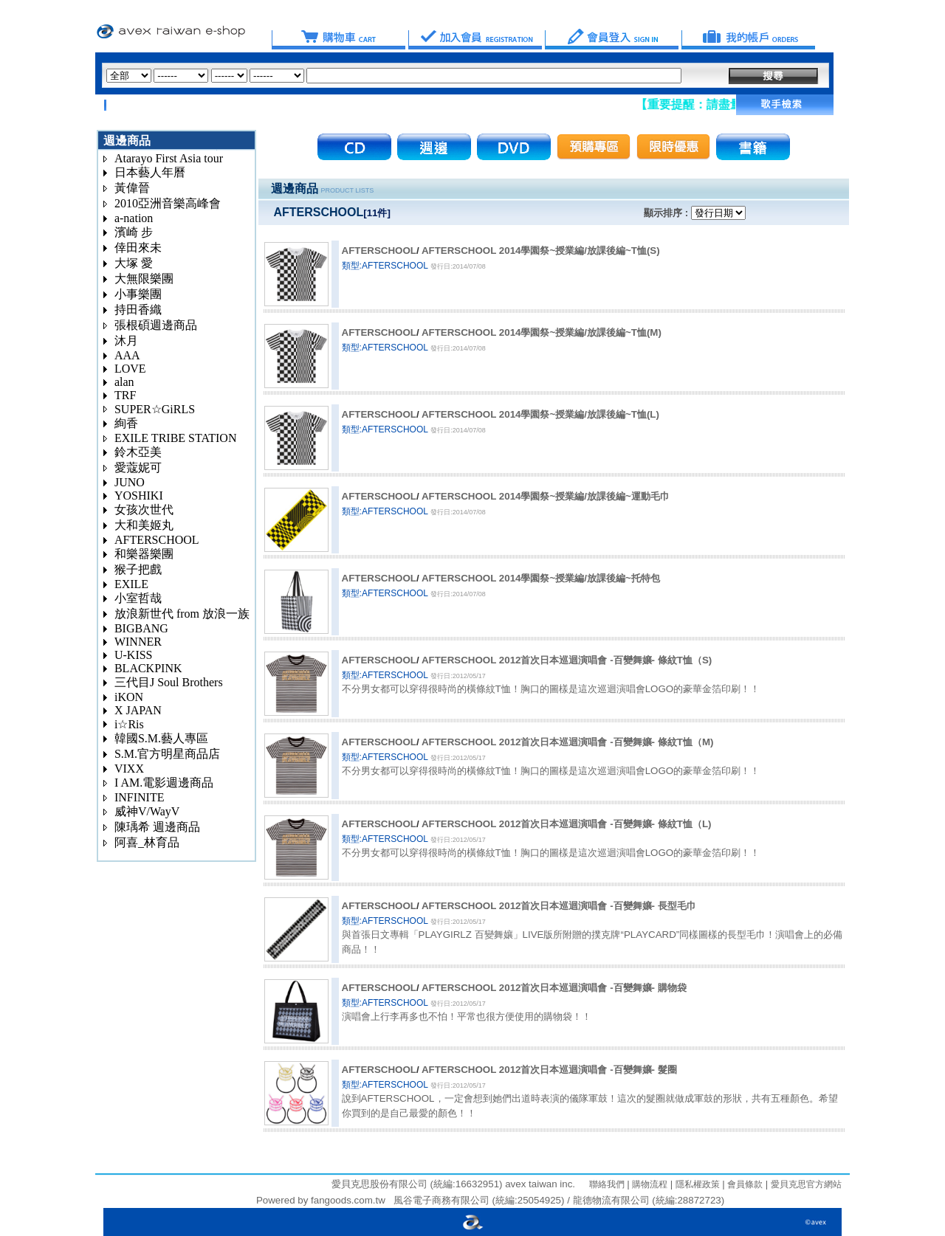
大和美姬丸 (143, 525)
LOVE (130, 368)
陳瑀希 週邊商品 (157, 827)
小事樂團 (138, 294)
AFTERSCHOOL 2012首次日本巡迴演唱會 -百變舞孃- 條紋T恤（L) (567, 823)
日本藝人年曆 (149, 172)
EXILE (131, 584)
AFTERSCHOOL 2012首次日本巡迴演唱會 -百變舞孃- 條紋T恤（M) (568, 742)
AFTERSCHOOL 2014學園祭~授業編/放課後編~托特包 (541, 578)
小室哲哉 (138, 598)
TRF (125, 395)
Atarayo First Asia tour (168, 158)
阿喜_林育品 (146, 842)
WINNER (138, 641)
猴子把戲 (138, 569)
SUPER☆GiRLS (154, 409)
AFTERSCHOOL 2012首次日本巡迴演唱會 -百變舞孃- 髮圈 (549, 1069)
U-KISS (133, 655)
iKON (128, 697)
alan (124, 382)
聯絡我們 (607, 1184)
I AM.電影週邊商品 (163, 782)
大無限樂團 (143, 278)
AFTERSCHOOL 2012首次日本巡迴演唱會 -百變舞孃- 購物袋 (554, 987)
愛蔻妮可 (138, 467)
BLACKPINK (148, 668)
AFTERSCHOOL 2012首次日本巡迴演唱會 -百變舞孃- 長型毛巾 (559, 905)
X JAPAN (138, 710)
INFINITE (139, 797)
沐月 (126, 340)
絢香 (126, 423)
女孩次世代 (143, 509)
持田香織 (138, 309)
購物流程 (648, 1184)
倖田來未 (138, 247)
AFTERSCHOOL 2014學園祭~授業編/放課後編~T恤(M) (542, 332)
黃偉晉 (132, 188)
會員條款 (744, 1184)
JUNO (129, 482)
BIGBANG (141, 628)
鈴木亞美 (138, 452)
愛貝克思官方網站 (806, 1184)
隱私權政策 (696, 1184)
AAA (127, 355)
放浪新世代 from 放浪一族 (182, 613)
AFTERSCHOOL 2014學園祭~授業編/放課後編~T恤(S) (541, 250)
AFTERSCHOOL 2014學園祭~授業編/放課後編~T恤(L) (540, 414)
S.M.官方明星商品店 (167, 754)
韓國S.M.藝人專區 (161, 738)
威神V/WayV (146, 811)
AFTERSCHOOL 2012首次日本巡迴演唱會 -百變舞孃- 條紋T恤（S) (567, 660)
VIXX (129, 768)
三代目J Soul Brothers (168, 682)
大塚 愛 (133, 263)
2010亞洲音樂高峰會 (167, 203)
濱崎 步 (133, 232)
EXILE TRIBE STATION (175, 438)
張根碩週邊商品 (155, 325)
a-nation (133, 218)
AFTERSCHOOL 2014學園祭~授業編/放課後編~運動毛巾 (546, 496)
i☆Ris (129, 724)
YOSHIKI (138, 495)
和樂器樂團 (143, 554)
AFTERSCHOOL (156, 540)
